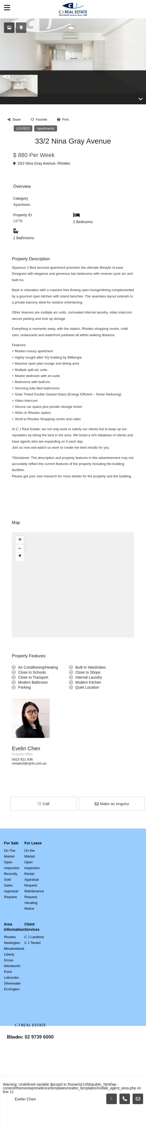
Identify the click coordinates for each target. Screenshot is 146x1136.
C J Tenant (32, 937)
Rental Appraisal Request (31, 874)
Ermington (11, 984)
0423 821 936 (22, 754)
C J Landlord (34, 932)
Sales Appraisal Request (11, 886)
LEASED (23, 123)
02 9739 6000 (39, 1031)
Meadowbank (14, 943)
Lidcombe (11, 972)
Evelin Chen (26, 743)
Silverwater (12, 978)
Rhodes (63, 158)
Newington (12, 937)
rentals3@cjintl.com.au (29, 758)
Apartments (45, 123)
